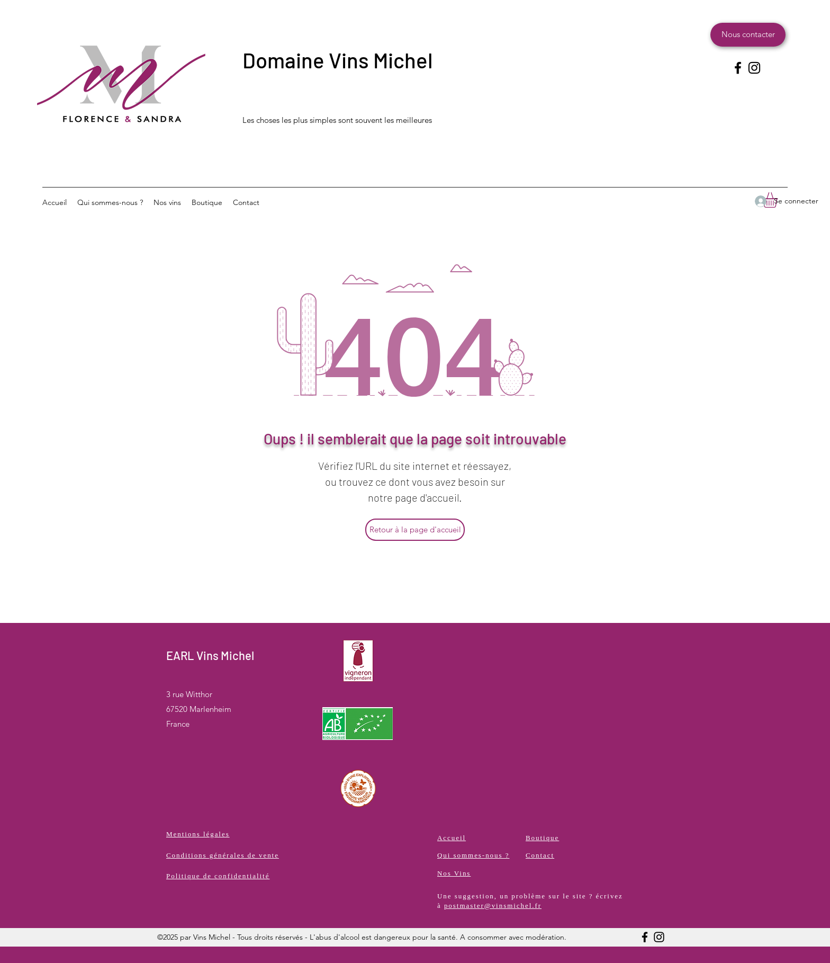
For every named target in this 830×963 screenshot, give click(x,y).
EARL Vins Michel (210, 655)
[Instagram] (754, 68)
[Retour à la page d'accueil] (415, 530)
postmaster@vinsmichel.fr (493, 906)
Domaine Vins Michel (337, 60)
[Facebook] (738, 68)
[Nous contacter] (748, 35)
